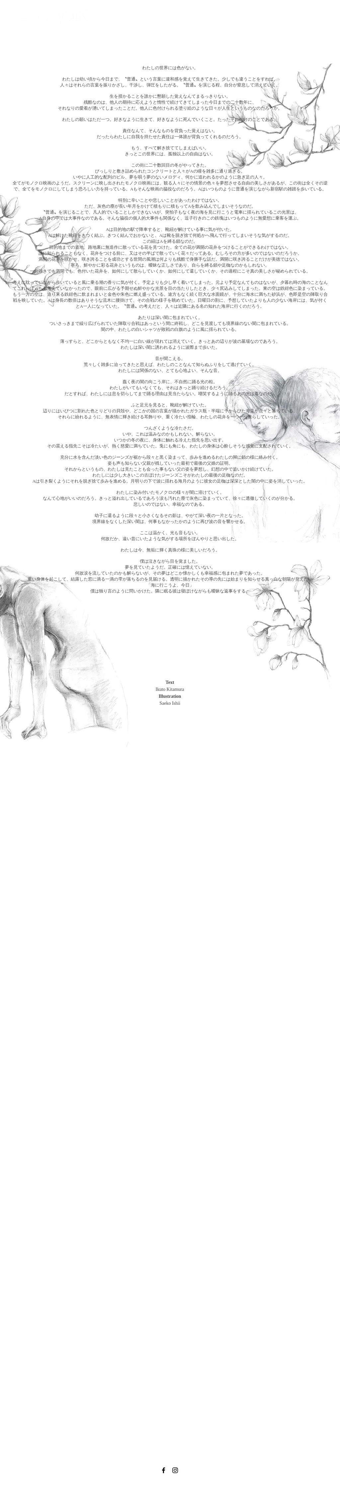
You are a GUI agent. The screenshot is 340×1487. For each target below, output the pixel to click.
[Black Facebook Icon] (163, 1470)
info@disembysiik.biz (164, 1483)
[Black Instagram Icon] (175, 1470)
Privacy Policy (195, 1483)
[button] (180, 19)
